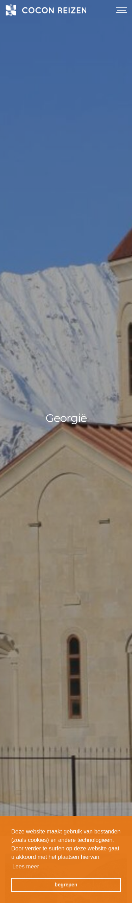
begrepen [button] (66, 884)
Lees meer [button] (25, 866)
